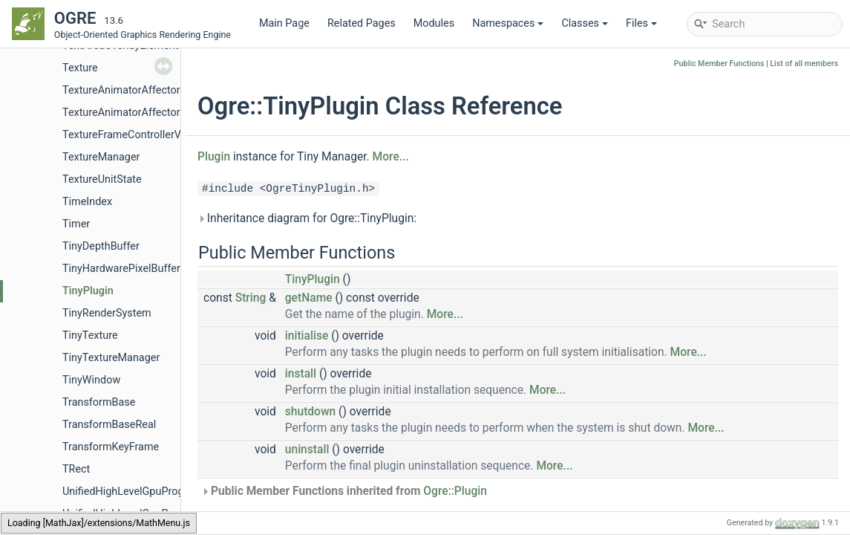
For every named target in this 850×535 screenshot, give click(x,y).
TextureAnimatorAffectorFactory (138, 112)
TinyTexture (90, 335)
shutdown (310, 411)
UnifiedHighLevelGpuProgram (132, 491)
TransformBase (98, 402)
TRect (76, 469)
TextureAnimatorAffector (121, 90)
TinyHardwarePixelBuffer (121, 268)
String (251, 298)
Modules (433, 23)
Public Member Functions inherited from (344, 491)
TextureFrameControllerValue (131, 135)
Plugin (213, 156)
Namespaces (507, 23)
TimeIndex (87, 201)
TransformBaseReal (109, 424)
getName (309, 298)
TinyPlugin (88, 291)
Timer (76, 224)
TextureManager (101, 157)
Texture (80, 68)
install (300, 373)
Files (641, 23)
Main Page (284, 23)
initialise (307, 336)
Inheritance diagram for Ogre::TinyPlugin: (306, 218)
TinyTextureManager (111, 357)
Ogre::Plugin (455, 491)
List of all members (804, 63)
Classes (584, 23)
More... (391, 156)
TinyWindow (91, 380)
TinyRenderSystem (106, 313)
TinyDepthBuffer (101, 246)
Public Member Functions (719, 63)
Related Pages (361, 23)
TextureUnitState (102, 179)
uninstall (307, 449)
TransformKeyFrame (110, 447)
